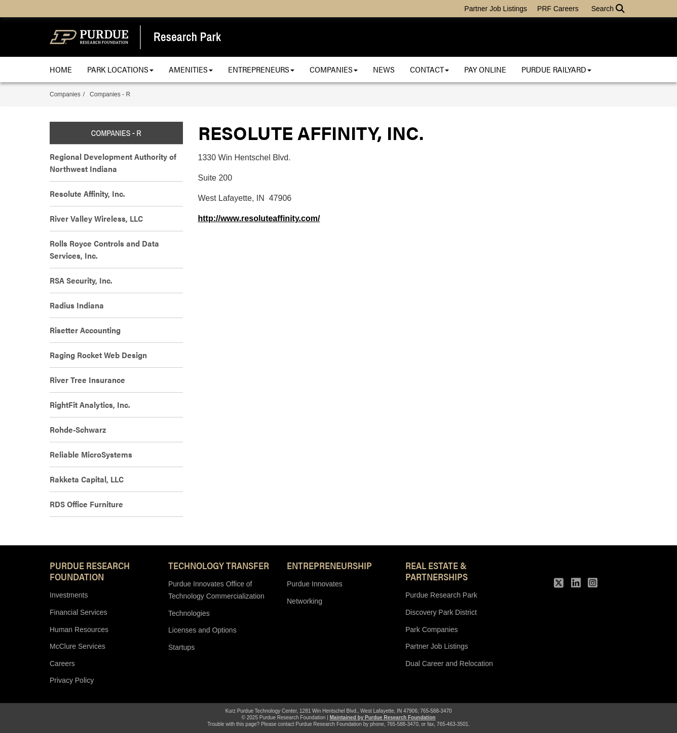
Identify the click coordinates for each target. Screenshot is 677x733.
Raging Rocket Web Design (98, 355)
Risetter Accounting (85, 330)
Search (608, 9)
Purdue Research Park (441, 595)
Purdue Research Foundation (90, 571)
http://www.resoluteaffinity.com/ (259, 218)
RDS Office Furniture (86, 504)
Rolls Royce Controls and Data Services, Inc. (104, 249)
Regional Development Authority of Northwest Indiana (113, 162)
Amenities (191, 69)
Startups (181, 647)
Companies (334, 69)
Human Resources (79, 629)
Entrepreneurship (329, 565)
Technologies (189, 613)
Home (61, 69)
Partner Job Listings (495, 9)
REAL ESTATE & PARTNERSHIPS (436, 571)
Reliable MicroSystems (91, 454)
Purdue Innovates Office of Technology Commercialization (216, 590)
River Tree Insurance (87, 380)
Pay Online (485, 69)
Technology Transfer (218, 565)
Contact (429, 69)
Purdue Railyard (556, 69)
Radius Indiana (77, 305)
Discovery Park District (441, 612)
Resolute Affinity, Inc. (87, 193)
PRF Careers (558, 9)
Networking (304, 601)
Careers (62, 663)
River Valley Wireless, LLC (96, 218)
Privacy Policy (72, 680)
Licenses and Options (202, 630)
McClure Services (77, 646)
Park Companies (431, 629)
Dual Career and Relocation (449, 663)
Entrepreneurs (261, 69)
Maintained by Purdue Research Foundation (383, 717)
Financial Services (78, 612)
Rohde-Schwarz (78, 429)
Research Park (187, 37)
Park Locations (120, 69)
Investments (69, 595)
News (384, 69)
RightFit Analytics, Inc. (90, 404)
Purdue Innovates (315, 584)
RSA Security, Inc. (81, 280)
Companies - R (110, 94)
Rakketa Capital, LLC (87, 479)
